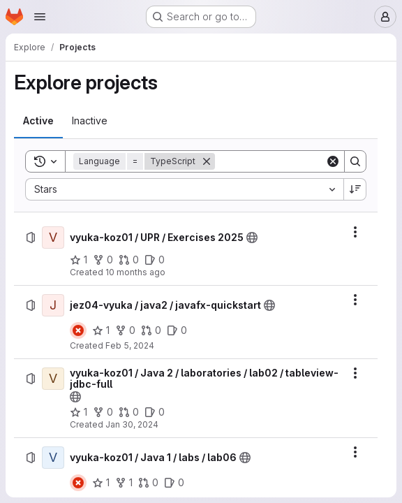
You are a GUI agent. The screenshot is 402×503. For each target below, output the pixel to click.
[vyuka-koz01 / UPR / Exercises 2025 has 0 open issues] (154, 259)
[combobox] (184, 189)
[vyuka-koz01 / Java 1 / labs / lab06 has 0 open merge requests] (148, 482)
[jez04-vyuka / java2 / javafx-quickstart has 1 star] (101, 330)
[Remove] (206, 161)
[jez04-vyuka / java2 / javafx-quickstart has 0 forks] (125, 330)
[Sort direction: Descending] (355, 189)
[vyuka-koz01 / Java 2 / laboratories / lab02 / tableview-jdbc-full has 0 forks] (103, 412)
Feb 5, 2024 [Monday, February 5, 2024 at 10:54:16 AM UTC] (129, 345)
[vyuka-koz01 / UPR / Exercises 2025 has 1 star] (78, 259)
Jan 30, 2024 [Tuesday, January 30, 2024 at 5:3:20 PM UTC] (131, 424)
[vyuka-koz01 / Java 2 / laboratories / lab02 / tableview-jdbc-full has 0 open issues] (154, 412)
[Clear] (333, 161)
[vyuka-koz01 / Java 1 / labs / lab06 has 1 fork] (124, 482)
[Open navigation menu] (40, 17)
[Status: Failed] (78, 330)
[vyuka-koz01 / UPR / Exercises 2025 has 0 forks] (103, 259)
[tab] (38, 120)
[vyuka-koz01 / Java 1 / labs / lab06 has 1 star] (101, 482)
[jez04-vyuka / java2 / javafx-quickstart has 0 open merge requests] (151, 330)
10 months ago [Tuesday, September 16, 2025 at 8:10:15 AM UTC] (135, 272)
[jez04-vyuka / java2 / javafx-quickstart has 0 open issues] (177, 330)
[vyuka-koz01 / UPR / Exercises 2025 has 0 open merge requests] (129, 259)
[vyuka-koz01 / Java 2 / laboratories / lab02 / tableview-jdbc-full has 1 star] (78, 412)
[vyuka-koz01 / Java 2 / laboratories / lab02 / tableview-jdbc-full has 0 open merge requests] (129, 412)
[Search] (301, 161)
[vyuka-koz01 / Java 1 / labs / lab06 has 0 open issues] (174, 482)
